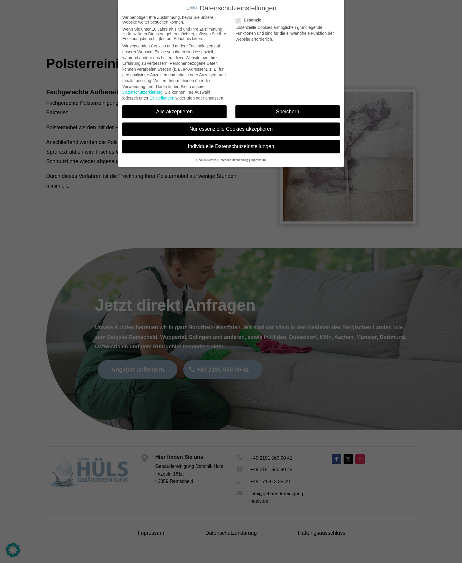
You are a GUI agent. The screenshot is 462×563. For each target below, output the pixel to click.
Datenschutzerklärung (142, 92)
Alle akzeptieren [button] (174, 112)
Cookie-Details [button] (206, 160)
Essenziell (252, 20)
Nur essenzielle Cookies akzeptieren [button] (231, 129)
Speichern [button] (287, 112)
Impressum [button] (258, 160)
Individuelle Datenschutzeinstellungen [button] (231, 146)
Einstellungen (162, 98)
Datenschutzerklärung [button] (233, 160)
